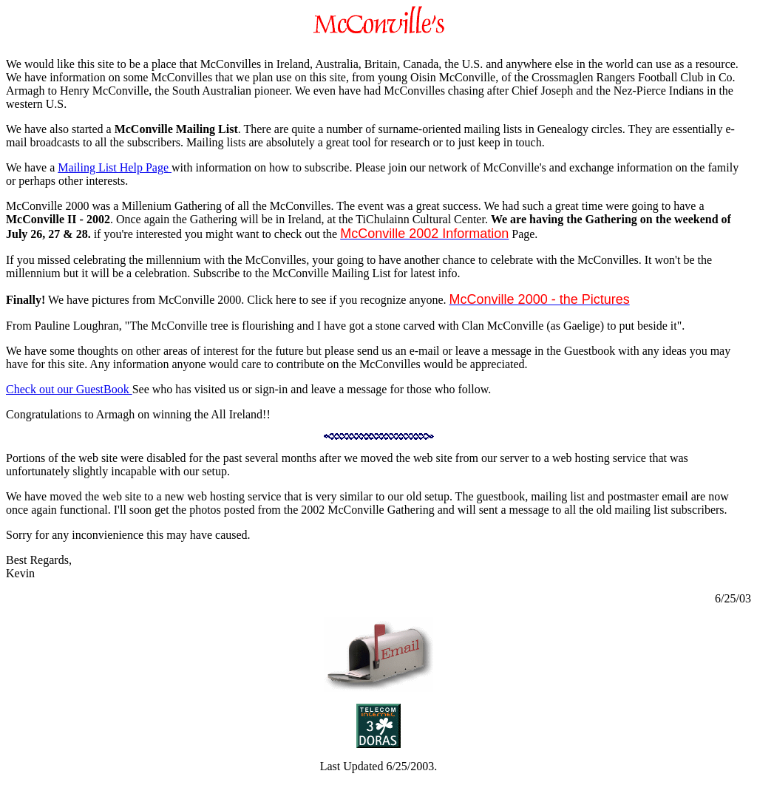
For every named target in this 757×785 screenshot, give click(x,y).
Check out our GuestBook (69, 389)
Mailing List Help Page (115, 167)
